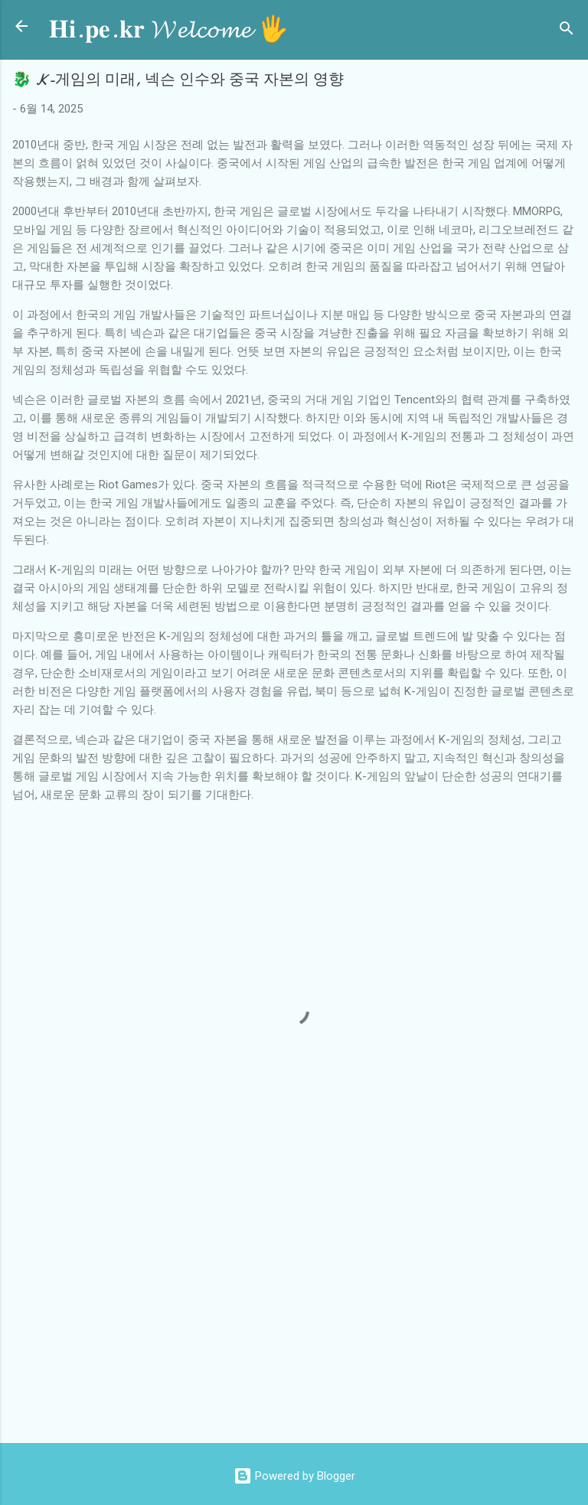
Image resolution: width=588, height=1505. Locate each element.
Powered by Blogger (294, 1476)
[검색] (566, 31)
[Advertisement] (300, 1308)
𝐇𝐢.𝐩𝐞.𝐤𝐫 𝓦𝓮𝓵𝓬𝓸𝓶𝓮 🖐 (169, 29)
